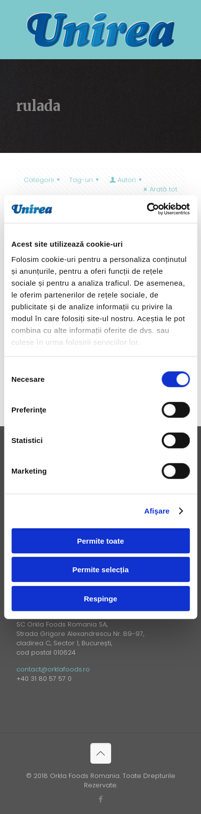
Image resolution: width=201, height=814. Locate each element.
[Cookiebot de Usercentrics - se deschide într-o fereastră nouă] (146, 209)
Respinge (101, 598)
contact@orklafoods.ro (53, 669)
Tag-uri (85, 180)
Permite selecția (100, 569)
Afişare (157, 511)
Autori (126, 180)
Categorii (43, 180)
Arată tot (159, 189)
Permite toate (100, 540)
